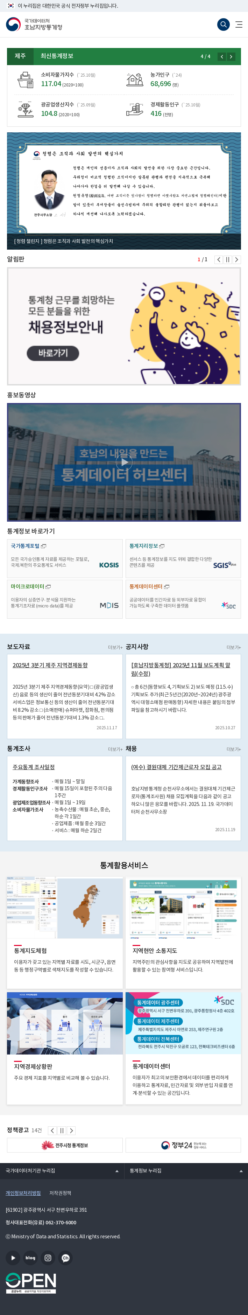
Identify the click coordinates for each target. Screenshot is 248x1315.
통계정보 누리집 (143, 1170)
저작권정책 (60, 1193)
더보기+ (115, 647)
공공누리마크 (31, 1283)
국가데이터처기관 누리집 (27, 1170)
